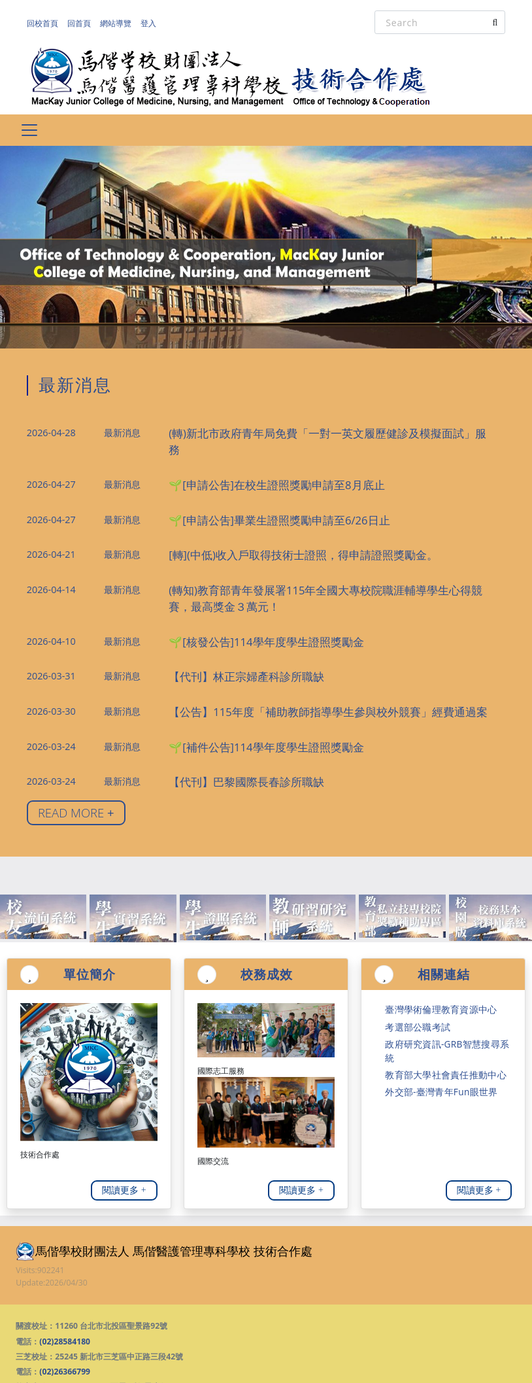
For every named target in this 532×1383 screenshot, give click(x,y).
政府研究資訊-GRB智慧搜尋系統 (442, 992)
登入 (164, 22)
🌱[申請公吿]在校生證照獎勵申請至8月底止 (258, 459)
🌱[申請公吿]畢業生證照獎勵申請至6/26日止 (260, 492)
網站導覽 (127, 22)
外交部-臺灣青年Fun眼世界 (433, 1022)
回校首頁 (45, 22)
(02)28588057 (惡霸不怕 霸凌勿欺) (116, 1340)
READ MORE (76, 766)
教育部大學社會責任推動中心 (437, 1007)
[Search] (439, 22)
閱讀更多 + (124, 1143)
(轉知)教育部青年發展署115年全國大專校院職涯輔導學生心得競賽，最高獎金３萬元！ (330, 565)
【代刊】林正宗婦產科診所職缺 (233, 638)
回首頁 (86, 22)
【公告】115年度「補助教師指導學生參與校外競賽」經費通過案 (300, 671)
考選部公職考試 (413, 977)
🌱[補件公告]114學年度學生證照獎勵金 (250, 704)
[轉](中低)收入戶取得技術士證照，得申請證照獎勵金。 (280, 525)
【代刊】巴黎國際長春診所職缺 (233, 737)
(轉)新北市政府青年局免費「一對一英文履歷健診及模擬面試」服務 (304, 426)
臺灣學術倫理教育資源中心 (433, 962)
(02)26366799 (64, 1325)
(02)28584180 (64, 1295)
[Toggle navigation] (29, 130)
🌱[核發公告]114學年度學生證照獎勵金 (250, 605)
